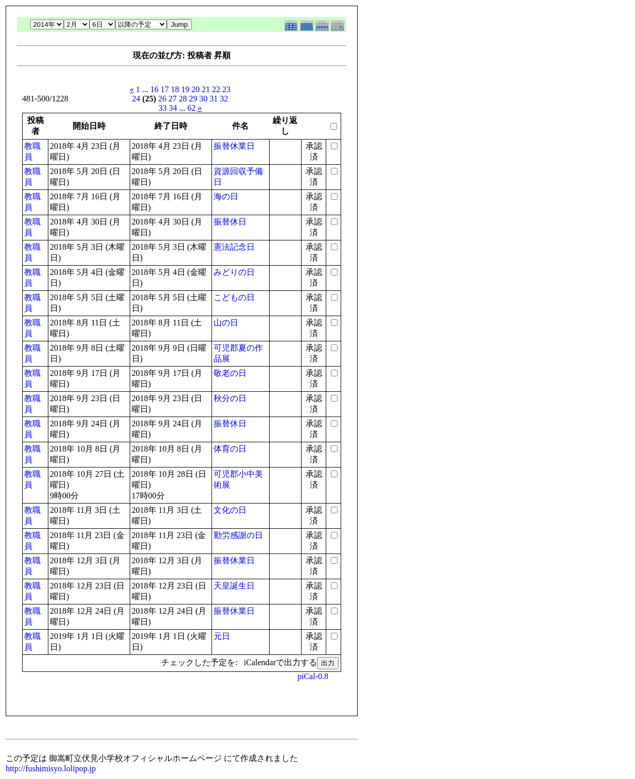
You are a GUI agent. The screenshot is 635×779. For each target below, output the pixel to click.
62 (191, 107)
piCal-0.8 (312, 676)
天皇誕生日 (234, 585)
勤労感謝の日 (238, 535)
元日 (222, 636)
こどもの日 (234, 297)
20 (195, 89)
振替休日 (230, 221)
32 (224, 98)
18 (175, 89)
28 (183, 98)
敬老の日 (230, 373)
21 (206, 89)
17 (165, 89)
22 (216, 89)
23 (226, 89)
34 (173, 107)
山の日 (226, 322)
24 (136, 98)
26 (162, 98)
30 (203, 98)
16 (154, 89)
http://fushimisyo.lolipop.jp (51, 768)
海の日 (226, 196)
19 (185, 89)
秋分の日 (230, 398)
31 (213, 98)
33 (162, 107)
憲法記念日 (234, 247)
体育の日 (230, 448)
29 (193, 98)
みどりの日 (234, 272)
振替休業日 (234, 146)
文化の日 (230, 510)
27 (172, 98)
